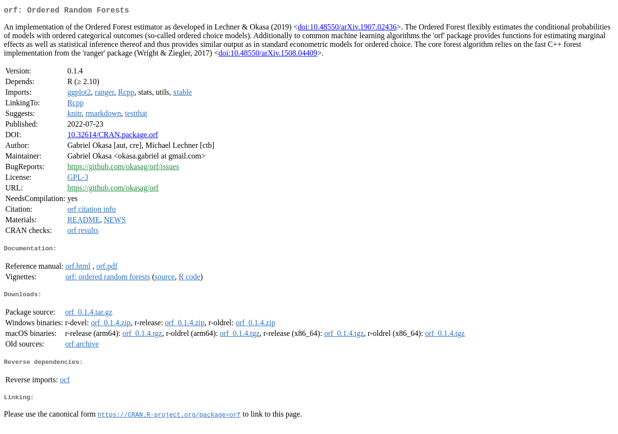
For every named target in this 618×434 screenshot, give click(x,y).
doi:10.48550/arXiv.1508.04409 (267, 55)
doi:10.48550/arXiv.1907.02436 (347, 29)
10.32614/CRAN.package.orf (112, 136)
